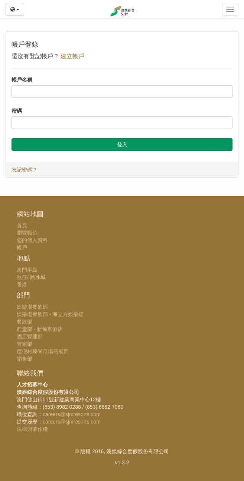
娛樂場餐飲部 (32, 307)
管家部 (24, 344)
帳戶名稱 (22, 80)
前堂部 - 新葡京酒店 (40, 329)
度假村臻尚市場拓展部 (43, 351)
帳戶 (22, 248)
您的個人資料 (32, 240)
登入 (122, 144)
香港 (22, 285)
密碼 (17, 111)
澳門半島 (27, 270)
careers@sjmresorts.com (72, 414)
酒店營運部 (30, 336)
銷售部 (24, 359)
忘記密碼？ (25, 170)
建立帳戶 (72, 56)
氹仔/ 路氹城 (31, 277)
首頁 (22, 225)
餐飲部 (24, 322)
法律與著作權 (32, 429)
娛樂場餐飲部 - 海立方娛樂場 (50, 314)
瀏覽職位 (27, 233)
